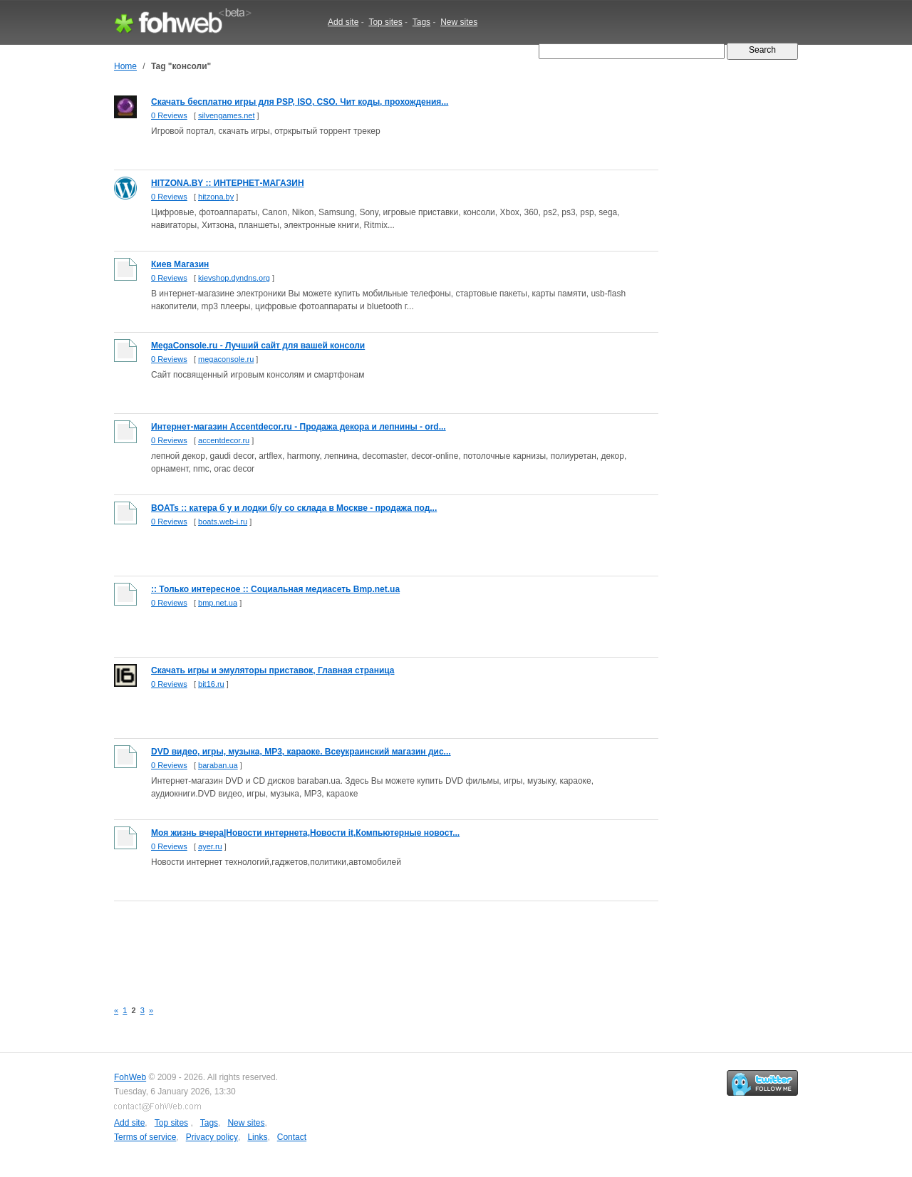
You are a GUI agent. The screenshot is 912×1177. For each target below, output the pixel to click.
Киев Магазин (180, 264)
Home (125, 66)
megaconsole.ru (226, 359)
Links (257, 1137)
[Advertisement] (373, 943)
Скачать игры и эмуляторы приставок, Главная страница (272, 670)
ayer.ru (210, 846)
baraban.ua (218, 765)
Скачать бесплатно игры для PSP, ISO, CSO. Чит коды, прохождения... (299, 102)
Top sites (385, 22)
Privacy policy (212, 1137)
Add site (343, 22)
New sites (458, 22)
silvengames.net (226, 115)
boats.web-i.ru (222, 521)
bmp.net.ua (217, 602)
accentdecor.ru (223, 440)
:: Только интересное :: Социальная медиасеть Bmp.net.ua (275, 589)
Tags (421, 22)
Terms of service (145, 1137)
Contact (291, 1137)
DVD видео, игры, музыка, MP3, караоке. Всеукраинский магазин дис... (301, 752)
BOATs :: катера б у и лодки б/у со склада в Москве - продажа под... (294, 508)
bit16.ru (211, 684)
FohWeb (130, 1077)
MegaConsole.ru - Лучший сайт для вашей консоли (258, 346)
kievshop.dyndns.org (234, 278)
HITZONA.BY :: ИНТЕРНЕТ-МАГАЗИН (227, 183)
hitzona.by (216, 196)
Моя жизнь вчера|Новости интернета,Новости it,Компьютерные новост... (305, 833)
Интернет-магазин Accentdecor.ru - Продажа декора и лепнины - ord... (298, 427)
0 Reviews (169, 115)
